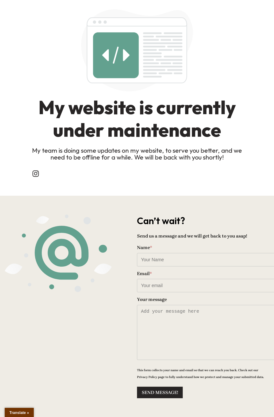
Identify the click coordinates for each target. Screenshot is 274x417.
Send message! (160, 392)
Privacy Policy (147, 377)
